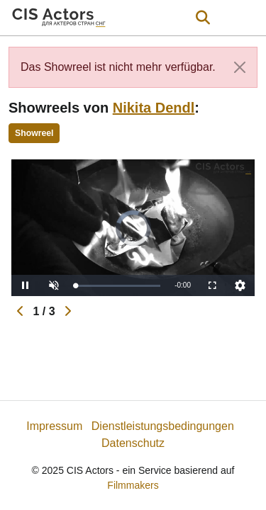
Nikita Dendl (154, 107)
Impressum (54, 426)
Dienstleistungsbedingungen (163, 426)
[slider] (117, 286)
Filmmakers (132, 485)
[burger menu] (245, 18)
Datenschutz (133, 443)
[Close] (240, 67)
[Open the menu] (202, 18)
